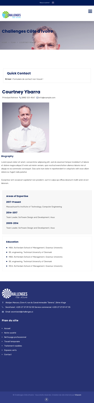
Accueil (7, 328)
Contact (8, 354)
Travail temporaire (12, 341)
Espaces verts (10, 350)
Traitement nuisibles (13, 346)
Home (4, 42)
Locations (11, 61)
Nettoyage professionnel (15, 337)
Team (13, 42)
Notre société (10, 333)
